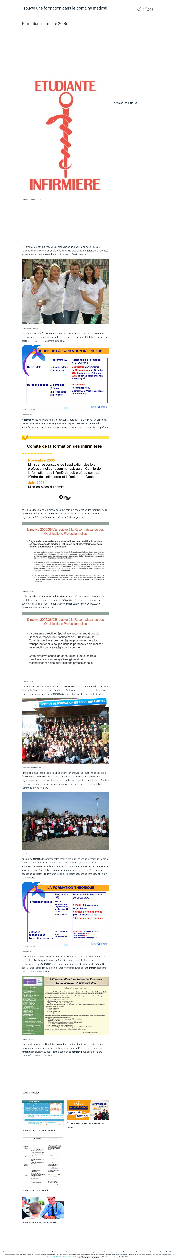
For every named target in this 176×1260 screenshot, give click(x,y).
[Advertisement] (65, 56)
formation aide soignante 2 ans (37, 1190)
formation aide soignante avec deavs (40, 1130)
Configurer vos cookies (91, 1257)
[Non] (173, 1254)
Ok (79, 1257)
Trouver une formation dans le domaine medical (64, 8)
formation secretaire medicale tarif (39, 1222)
